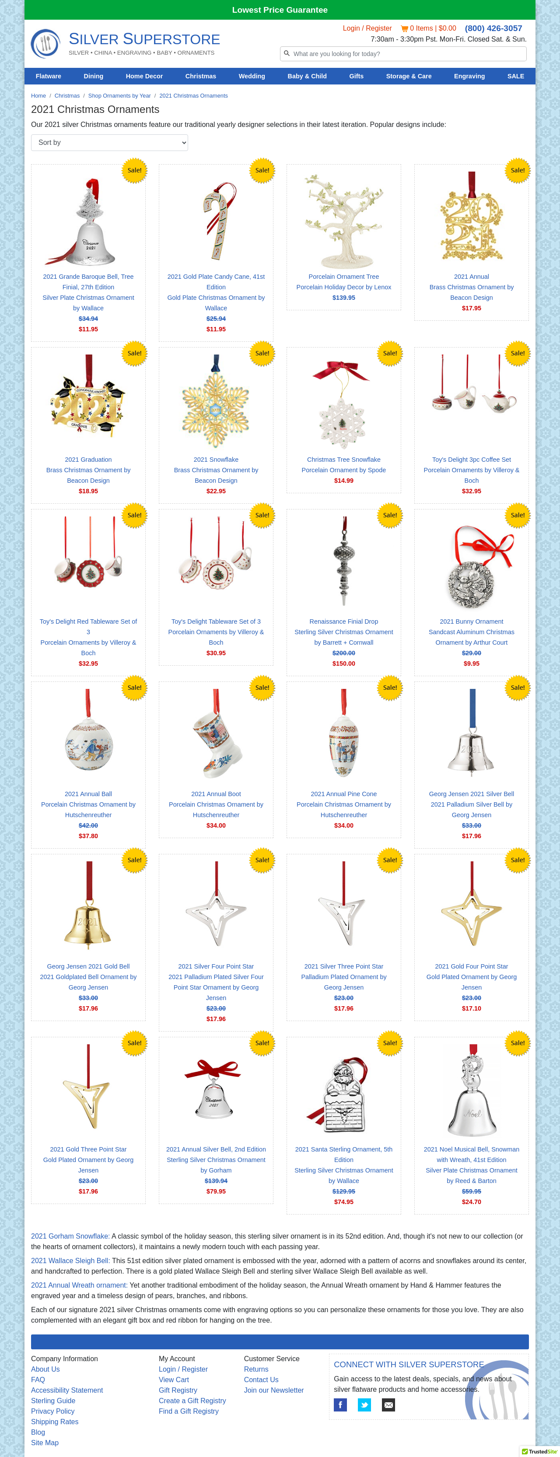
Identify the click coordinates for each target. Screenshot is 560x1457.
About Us (45, 1369)
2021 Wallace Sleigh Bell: (70, 1260)
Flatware (48, 76)
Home (38, 95)
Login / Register (367, 28)
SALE (516, 76)
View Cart (174, 1379)
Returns (256, 1369)
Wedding (252, 76)
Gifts (357, 76)
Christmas (201, 76)
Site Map (45, 1442)
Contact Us (261, 1379)
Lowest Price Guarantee (280, 9)
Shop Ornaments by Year (119, 95)
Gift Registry (178, 1390)
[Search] (403, 53)
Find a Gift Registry (189, 1411)
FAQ (38, 1379)
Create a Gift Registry (192, 1400)
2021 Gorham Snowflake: (70, 1236)
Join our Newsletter (274, 1390)
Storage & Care (409, 76)
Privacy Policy (53, 1411)
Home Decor (144, 76)
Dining (94, 76)
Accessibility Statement (67, 1390)
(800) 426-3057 (493, 28)
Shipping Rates (55, 1421)
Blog (38, 1432)
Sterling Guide (53, 1400)
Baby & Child (307, 76)
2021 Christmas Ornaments (193, 95)
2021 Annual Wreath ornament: (79, 1285)
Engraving (469, 76)
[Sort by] (109, 142)
